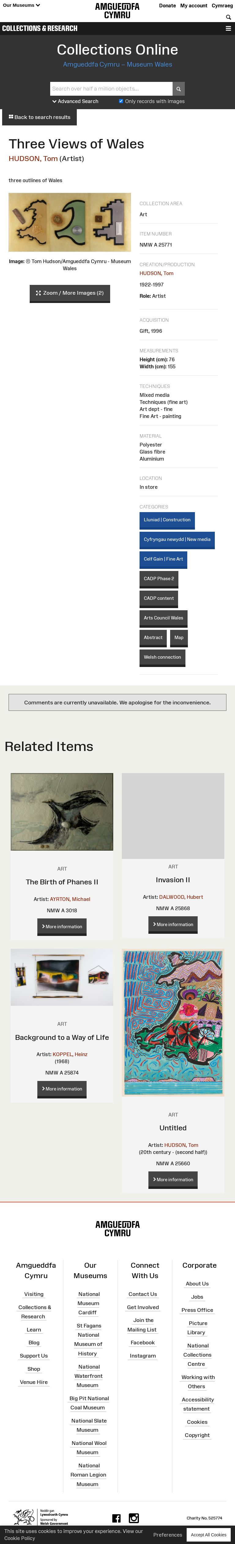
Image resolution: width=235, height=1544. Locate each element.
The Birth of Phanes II (62, 882)
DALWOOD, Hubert (181, 897)
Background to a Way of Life (62, 1037)
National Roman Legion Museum (88, 1474)
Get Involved (143, 1307)
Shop (34, 1369)
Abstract (153, 637)
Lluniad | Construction (167, 519)
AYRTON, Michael (70, 899)
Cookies (197, 1422)
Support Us (34, 1356)
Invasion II (173, 879)
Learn (34, 1329)
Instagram (143, 1356)
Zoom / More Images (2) (70, 293)
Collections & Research (39, 28)
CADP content (159, 598)
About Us (197, 1284)
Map (179, 637)
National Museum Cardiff (88, 1303)
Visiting (33, 1294)
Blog (33, 1342)
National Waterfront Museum (88, 1375)
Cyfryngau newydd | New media (177, 539)
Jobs (197, 1297)
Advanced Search (75, 101)
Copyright (197, 1435)
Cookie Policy (19, 1538)
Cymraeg (222, 5)
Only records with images (155, 101)
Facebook (143, 1342)
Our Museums (21, 5)
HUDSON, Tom (33, 158)
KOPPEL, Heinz (70, 1054)
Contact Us (143, 1294)
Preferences (167, 1535)
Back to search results (39, 117)
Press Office (197, 1310)
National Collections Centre (197, 1354)
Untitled (173, 1128)
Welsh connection (162, 657)
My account (193, 5)
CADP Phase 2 (159, 578)
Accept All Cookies (208, 1534)
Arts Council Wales (163, 617)
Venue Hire (34, 1382)
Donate (167, 5)
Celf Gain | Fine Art (163, 558)
